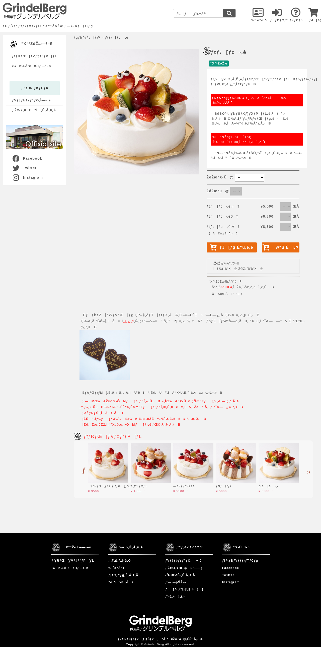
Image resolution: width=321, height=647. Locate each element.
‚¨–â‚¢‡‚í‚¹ (175, 596)
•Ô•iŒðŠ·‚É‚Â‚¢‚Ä (180, 575)
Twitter (24, 168)
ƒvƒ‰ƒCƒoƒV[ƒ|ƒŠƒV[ (138, 638)
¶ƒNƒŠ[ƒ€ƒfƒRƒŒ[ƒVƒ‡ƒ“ (112, 486)
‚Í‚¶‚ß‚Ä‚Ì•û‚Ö (119, 560)
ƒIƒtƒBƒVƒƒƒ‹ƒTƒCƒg (240, 560)
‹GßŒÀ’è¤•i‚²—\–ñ (31, 66)
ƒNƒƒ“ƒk (224, 486)
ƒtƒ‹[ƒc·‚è (269, 486)
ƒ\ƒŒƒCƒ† (139, 486)
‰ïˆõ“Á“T (116, 568)
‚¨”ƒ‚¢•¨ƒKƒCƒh (34, 88)
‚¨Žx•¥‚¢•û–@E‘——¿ (184, 568)
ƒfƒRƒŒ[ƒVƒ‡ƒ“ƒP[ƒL (34, 56)
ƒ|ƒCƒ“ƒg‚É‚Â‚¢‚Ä (123, 575)
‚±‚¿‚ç (128, 321)
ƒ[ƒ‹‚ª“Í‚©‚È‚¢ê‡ (184, 589)
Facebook (27, 158)
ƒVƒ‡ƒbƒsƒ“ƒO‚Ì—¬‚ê (31, 100)
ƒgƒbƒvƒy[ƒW (87, 37)
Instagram (27, 177)
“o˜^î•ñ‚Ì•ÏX (121, 582)
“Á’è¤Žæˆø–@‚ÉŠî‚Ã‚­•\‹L (182, 638)
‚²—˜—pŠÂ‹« (175, 582)
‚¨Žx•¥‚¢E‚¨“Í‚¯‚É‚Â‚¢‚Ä (34, 110)
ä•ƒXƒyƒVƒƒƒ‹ (184, 486)
